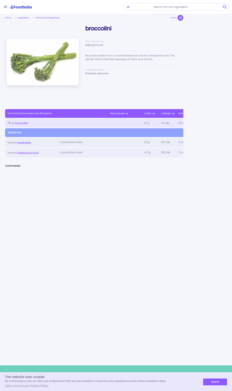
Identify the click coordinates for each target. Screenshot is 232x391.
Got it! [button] (215, 382)
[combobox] (186, 7)
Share (176, 17)
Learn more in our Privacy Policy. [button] (27, 386)
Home (8, 17)
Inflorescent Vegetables (47, 17)
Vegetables (23, 17)
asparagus (24, 142)
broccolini (21, 123)
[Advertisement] (207, 93)
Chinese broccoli (27, 152)
